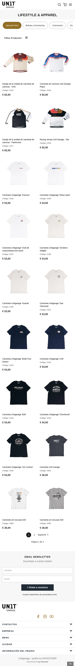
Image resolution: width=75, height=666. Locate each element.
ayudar (37, 644)
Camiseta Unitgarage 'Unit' (52, 359)
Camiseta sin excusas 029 (14, 520)
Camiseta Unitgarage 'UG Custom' (17, 467)
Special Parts (12, 25)
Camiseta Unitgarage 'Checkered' (55, 414)
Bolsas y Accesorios (35, 25)
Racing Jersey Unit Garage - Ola (54, 139)
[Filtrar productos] (26, 38)
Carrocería (57, 25)
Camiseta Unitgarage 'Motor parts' (55, 195)
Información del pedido (37, 651)
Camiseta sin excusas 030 (51, 520)
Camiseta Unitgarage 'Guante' (15, 303)
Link (54, 594)
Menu (37, 637)
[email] (37, 579)
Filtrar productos (13, 38)
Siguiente (43, 535)
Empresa (37, 631)
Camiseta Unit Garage (50, 467)
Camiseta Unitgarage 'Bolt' (14, 414)
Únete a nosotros (37, 587)
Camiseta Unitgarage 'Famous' (16, 195)
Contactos (37, 624)
